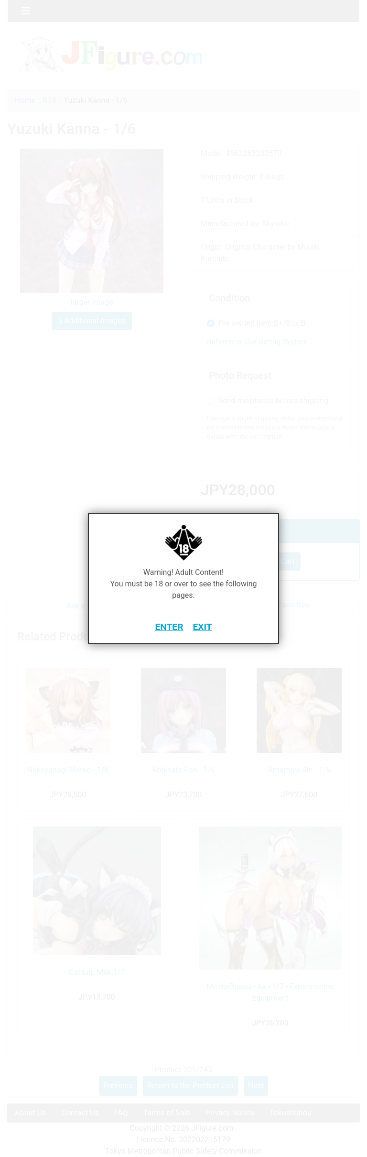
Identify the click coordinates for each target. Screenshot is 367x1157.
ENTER (169, 626)
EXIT (202, 626)
